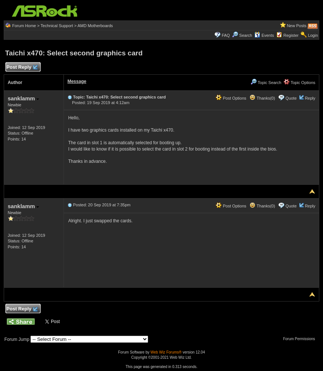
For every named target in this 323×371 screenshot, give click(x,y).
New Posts (297, 25)
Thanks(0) (262, 98)
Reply (310, 98)
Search (245, 35)
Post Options (231, 98)
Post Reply (22, 67)
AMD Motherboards (95, 25)
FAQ (226, 35)
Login (313, 35)
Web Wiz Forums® (166, 352)
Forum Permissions (301, 339)
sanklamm (23, 98)
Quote (291, 98)
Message (77, 81)
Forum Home (24, 25)
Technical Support (56, 25)
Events (264, 35)
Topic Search (266, 82)
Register (290, 35)
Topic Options (300, 82)
